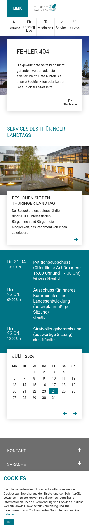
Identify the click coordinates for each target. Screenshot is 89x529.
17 (54, 385)
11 (64, 378)
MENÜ (17, 8)
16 (44, 385)
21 (24, 391)
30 (44, 398)
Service (61, 28)
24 (54, 391)
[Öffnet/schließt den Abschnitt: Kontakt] (79, 450)
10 (54, 378)
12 (73, 378)
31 (54, 398)
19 (73, 385)
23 (44, 391)
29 (34, 398)
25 (64, 391)
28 (24, 398)
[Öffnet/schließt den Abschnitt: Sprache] (79, 463)
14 (24, 385)
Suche (75, 28)
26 (73, 391)
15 (34, 385)
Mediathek (45, 28)
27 (14, 398)
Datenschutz (13, 514)
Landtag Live (29, 28)
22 (34, 391)
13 (14, 385)
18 (64, 385)
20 (14, 391)
